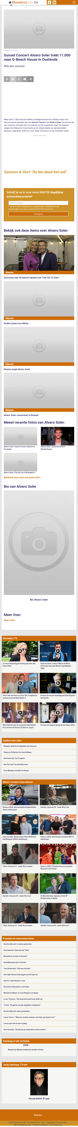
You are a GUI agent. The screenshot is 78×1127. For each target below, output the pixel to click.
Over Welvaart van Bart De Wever (16, 771)
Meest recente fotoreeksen (18, 782)
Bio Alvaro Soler (39, 599)
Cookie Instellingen (40, 1125)
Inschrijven (38, 214)
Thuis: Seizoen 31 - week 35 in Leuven (17, 925)
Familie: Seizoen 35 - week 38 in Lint (55, 925)
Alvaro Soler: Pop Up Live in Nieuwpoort (19, 473)
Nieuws (10, 272)
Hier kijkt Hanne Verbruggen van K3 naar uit (21, 975)
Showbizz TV (10, 638)
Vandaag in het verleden (16, 1041)
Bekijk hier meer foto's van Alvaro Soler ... (23, 477)
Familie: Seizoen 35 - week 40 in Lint (55, 807)
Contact (38, 1115)
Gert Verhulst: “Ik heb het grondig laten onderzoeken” (25, 1030)
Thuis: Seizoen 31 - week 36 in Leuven (17, 866)
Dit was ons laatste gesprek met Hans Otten (58, 725)
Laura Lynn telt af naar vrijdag (15, 1023)
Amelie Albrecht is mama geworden (18, 944)
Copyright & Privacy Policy (56, 1122)
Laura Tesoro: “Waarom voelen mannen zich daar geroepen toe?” (29, 1017)
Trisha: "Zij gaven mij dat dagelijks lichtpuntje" (22, 1005)
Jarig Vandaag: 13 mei (15, 1064)
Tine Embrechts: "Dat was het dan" (17, 968)
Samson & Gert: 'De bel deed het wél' (35, 172)
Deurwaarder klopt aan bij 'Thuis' (16, 950)
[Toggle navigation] (74, 2)
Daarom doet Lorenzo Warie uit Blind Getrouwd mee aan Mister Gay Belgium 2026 (56, 666)
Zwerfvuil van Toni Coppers (14, 758)
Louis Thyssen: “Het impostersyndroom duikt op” (23, 999)
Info (42, 1122)
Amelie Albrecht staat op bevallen (17, 1011)
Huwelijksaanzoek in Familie (15, 962)
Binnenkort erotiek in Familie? (15, 956)
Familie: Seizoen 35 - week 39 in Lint (17, 896)
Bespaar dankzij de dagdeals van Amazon (20, 746)
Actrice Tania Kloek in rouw (14, 981)
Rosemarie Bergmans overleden (16, 987)
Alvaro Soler (9, 620)
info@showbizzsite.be (22, 1125)
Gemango (59, 1125)
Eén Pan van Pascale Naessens (16, 764)
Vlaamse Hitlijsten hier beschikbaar (18, 752)
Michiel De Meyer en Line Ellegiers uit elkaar (21, 993)
